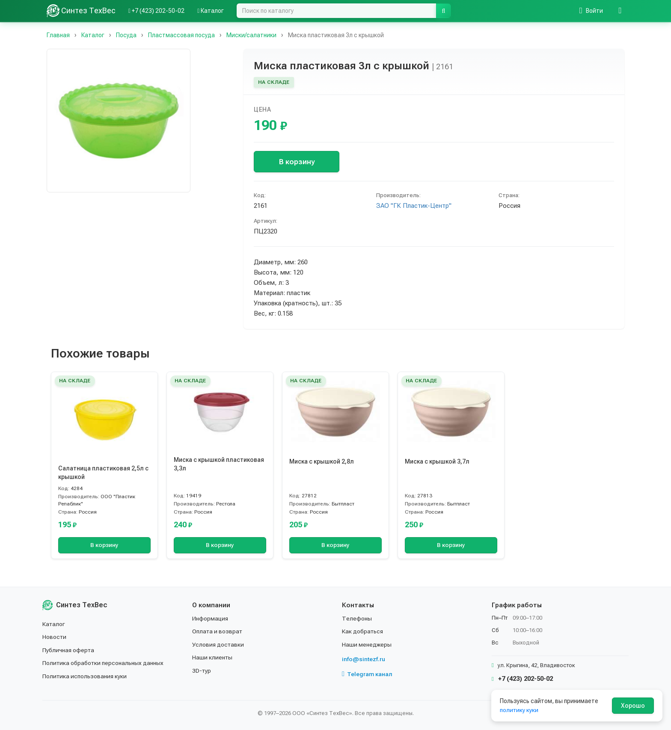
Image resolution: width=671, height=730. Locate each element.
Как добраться (363, 631)
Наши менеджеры (367, 644)
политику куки (519, 709)
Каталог (53, 624)
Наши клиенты (212, 657)
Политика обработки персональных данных (103, 662)
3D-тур (201, 670)
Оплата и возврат (217, 631)
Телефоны (357, 618)
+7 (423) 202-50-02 (522, 679)
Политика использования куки (85, 676)
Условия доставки (218, 644)
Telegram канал (367, 674)
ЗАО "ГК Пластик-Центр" (413, 206)
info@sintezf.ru (363, 659)
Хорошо (633, 705)
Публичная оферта (68, 650)
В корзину (297, 161)
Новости (54, 636)
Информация (210, 618)
